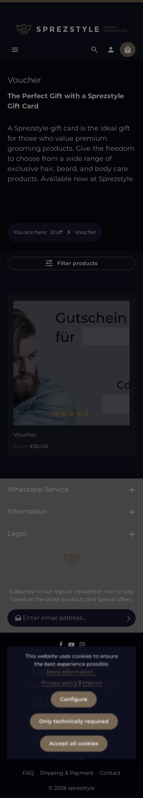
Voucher (24, 438)
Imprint (92, 694)
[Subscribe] (129, 618)
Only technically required (74, 733)
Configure (73, 711)
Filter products (71, 263)
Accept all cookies (73, 755)
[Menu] (14, 49)
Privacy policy (59, 694)
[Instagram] (82, 645)
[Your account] (110, 49)
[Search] (94, 49)
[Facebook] (62, 645)
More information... (71, 683)
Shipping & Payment (67, 773)
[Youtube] (72, 645)
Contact (110, 773)
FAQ (28, 773)
